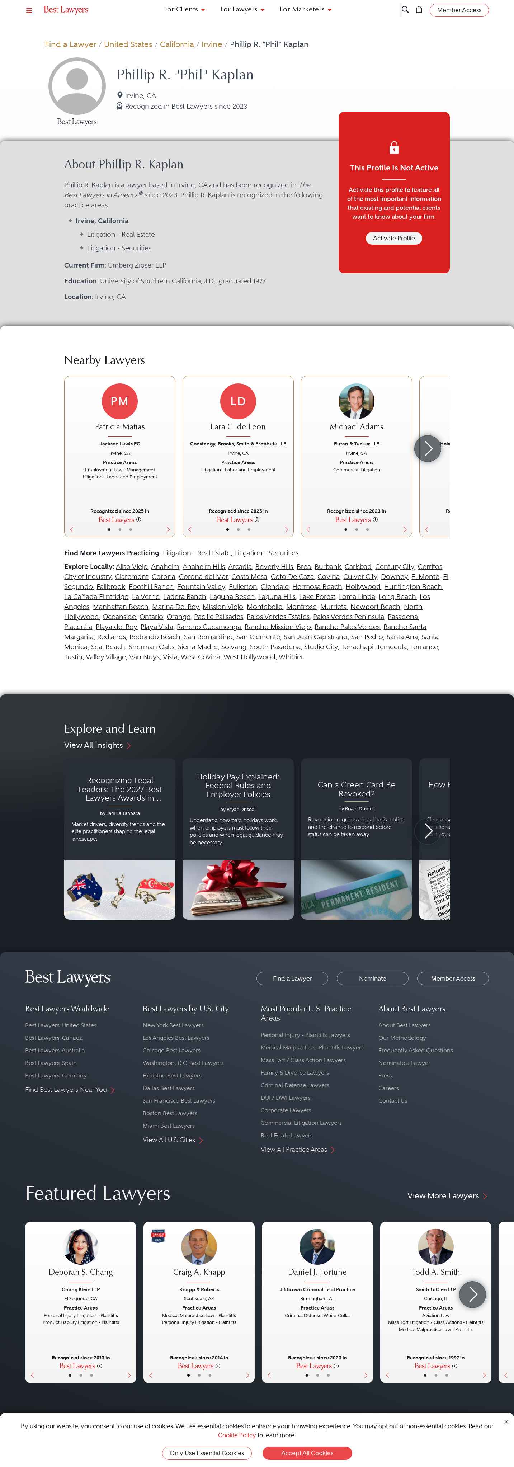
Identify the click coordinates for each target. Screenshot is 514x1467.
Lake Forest (317, 597)
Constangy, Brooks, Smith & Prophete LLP (238, 443)
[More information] (138, 519)
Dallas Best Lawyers (169, 1088)
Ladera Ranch (184, 597)
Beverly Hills (274, 566)
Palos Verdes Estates (278, 617)
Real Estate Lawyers (287, 1135)
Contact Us (392, 1100)
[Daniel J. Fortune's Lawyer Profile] (317, 1256)
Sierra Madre (198, 647)
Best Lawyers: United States (60, 1025)
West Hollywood (249, 657)
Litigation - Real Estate (197, 553)
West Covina (200, 657)
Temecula (392, 647)
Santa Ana (402, 637)
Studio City (321, 647)
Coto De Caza (292, 576)
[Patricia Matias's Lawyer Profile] (120, 411)
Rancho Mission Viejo (278, 627)
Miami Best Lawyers (169, 1125)
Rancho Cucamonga (209, 627)
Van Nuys (144, 657)
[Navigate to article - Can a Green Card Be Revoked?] (356, 839)
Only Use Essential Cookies (207, 1453)
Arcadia (240, 566)
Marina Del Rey (175, 607)
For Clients (181, 9)
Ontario (151, 617)
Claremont (131, 576)
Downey (394, 576)
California (177, 44)
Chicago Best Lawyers (172, 1050)
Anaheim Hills (204, 566)
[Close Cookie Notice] (506, 1421)
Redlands (111, 637)
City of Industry (88, 576)
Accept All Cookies (307, 1453)
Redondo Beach (154, 637)
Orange (178, 617)
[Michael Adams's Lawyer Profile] (356, 411)
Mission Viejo (223, 607)
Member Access (453, 978)
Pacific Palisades (218, 617)
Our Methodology (402, 1037)
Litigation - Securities (266, 553)
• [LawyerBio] (120, 529)
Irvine (212, 44)
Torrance (424, 647)
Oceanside (119, 617)
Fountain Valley (201, 586)
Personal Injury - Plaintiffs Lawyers (305, 1035)
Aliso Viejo (132, 566)
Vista (170, 657)
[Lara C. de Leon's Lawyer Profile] (238, 411)
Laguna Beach (232, 597)
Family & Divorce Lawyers (295, 1072)
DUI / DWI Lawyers (286, 1097)
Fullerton (243, 586)
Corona (163, 576)
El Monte (425, 576)
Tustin (73, 657)
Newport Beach (375, 607)
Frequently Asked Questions (415, 1050)
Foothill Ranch (151, 586)
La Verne (146, 597)
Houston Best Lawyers (172, 1075)
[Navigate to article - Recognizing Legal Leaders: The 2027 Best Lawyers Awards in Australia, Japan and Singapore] (119, 839)
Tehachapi (357, 647)
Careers (388, 1088)
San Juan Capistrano (316, 637)
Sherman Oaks (151, 647)
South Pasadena (275, 647)
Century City (394, 566)
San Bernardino (208, 637)
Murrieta (333, 607)
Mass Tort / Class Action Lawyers (303, 1060)
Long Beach (397, 597)
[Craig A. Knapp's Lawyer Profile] (199, 1256)
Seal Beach (108, 647)
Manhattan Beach (120, 607)
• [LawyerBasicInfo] (109, 529)
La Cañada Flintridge (96, 597)
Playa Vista (157, 627)
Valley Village (106, 657)
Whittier (291, 657)
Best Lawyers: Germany (56, 1075)
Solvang (233, 647)
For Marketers (302, 9)
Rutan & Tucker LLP (356, 443)
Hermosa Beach (317, 586)
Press (385, 1075)
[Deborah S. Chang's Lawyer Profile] (80, 1256)
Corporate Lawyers (286, 1110)
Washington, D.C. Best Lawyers (183, 1063)
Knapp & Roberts (199, 1289)
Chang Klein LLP (81, 1289)
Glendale (275, 586)
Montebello (265, 607)
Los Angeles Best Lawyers (176, 1037)
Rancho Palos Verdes (347, 627)
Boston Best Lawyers (170, 1113)
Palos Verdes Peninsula (348, 617)
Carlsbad (358, 566)
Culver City (360, 576)
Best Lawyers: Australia (55, 1050)
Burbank (328, 566)
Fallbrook (110, 586)
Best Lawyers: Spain (51, 1063)
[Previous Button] (69, 456)
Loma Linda (357, 597)
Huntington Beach (413, 586)
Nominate (372, 978)
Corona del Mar (203, 576)
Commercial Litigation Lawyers (301, 1122)
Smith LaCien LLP (436, 1289)
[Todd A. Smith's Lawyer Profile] (435, 1256)
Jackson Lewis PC (120, 443)
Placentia (78, 627)
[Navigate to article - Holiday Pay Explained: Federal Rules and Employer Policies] (238, 839)
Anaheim (165, 566)
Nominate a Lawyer (404, 1063)
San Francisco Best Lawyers (179, 1100)
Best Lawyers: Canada (54, 1037)
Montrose (301, 607)
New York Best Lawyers (173, 1025)
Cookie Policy (237, 1435)
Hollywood (363, 586)
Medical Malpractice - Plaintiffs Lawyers (312, 1047)
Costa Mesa (249, 576)
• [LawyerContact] (131, 529)
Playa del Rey (116, 627)
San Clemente (258, 637)
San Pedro (367, 637)
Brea (304, 566)
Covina (328, 576)
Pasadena (403, 617)
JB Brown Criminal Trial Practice (317, 1289)
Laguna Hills (277, 597)
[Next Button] (169, 456)
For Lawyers (239, 9)
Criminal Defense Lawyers (295, 1085)
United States (128, 44)
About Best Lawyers (404, 1025)
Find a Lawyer (70, 44)
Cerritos (430, 566)
